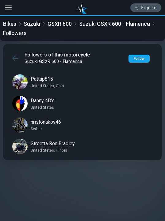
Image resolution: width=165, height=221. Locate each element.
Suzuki (32, 24)
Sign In (146, 7)
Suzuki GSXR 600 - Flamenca (114, 24)
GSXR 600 (60, 24)
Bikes (9, 24)
